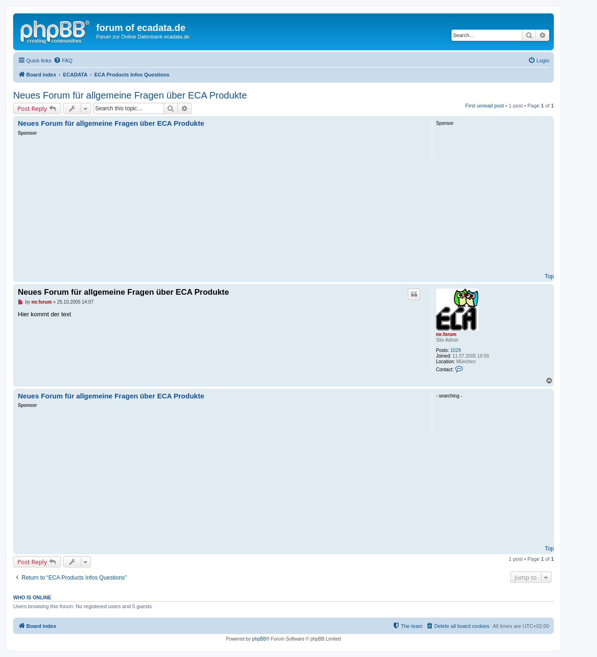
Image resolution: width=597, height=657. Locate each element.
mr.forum (446, 334)
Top (549, 276)
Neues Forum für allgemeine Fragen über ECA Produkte (130, 95)
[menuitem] (63, 60)
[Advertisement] (219, 207)
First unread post (484, 105)
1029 (456, 350)
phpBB (259, 639)
